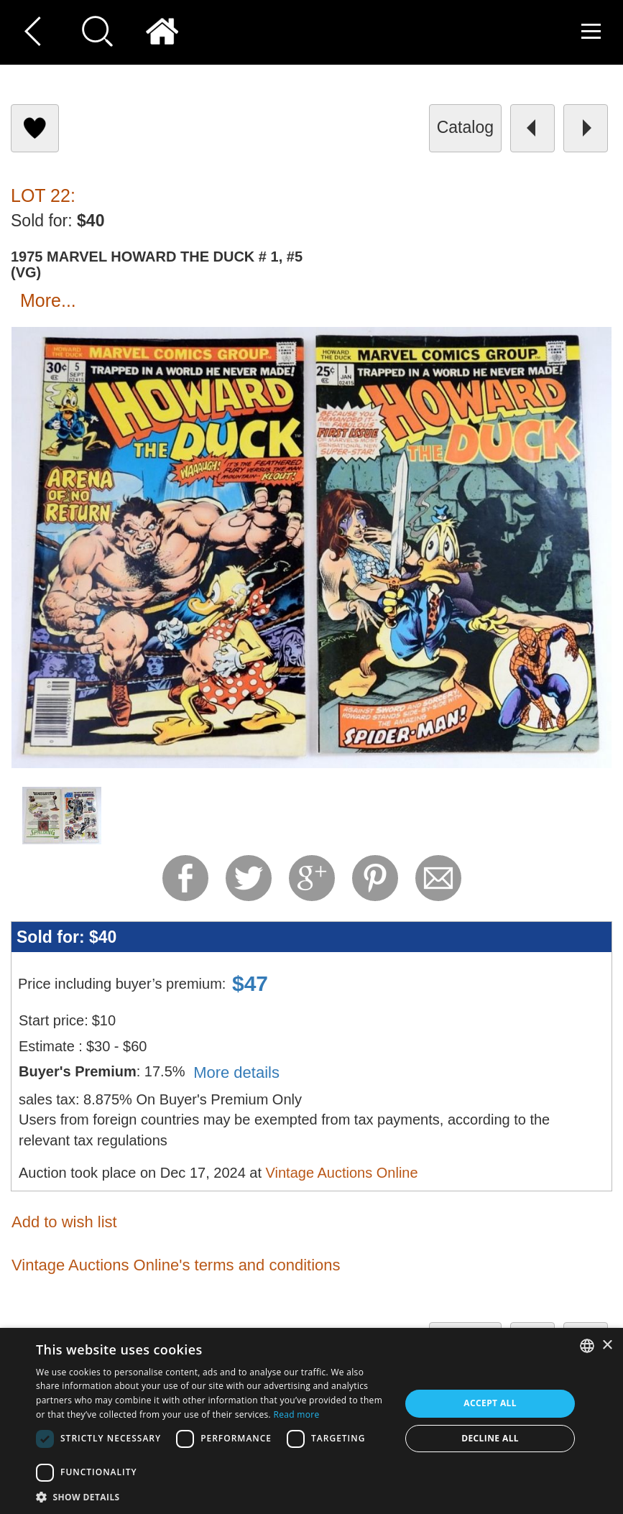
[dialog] (311, 1421)
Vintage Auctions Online (342, 1173)
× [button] (606, 1345)
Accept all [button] (490, 1403)
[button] (212, 1496)
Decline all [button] (490, 1438)
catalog (465, 127)
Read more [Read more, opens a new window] (297, 1414)
